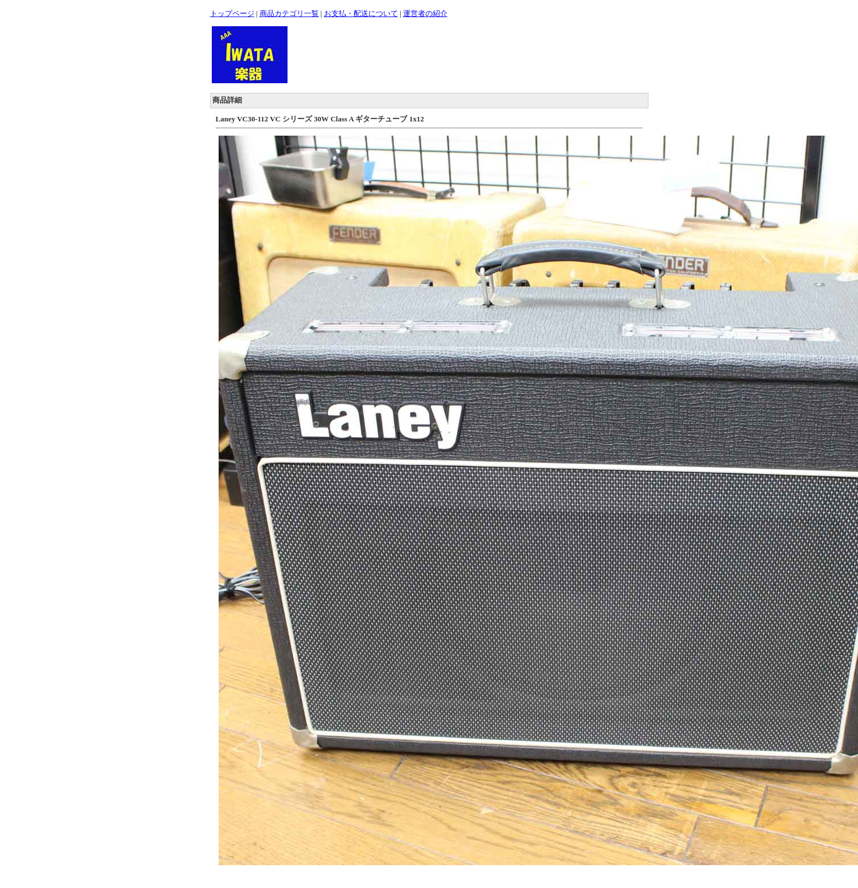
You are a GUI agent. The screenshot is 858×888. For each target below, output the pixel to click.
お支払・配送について (361, 13)
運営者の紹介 (425, 13)
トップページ (232, 13)
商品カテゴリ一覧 (289, 13)
